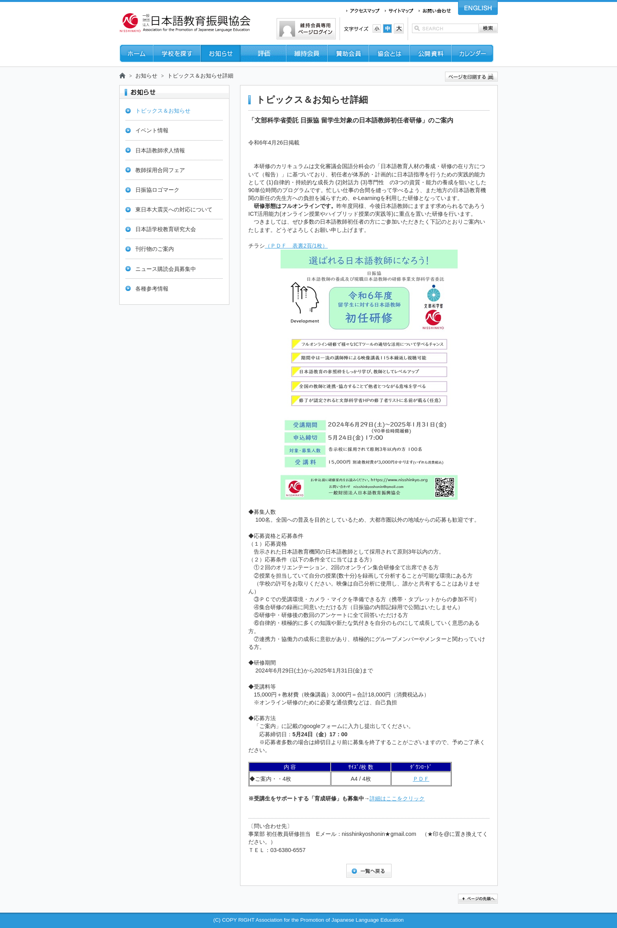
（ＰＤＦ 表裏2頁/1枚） (296, 246)
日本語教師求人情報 (160, 150)
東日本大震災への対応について (173, 209)
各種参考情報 (151, 288)
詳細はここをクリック (397, 798)
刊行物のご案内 (154, 249)
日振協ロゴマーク (157, 190)
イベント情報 (151, 130)
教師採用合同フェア (160, 170)
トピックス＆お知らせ (162, 110)
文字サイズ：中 (387, 28)
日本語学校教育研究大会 (165, 229)
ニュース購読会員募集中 (165, 269)
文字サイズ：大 (399, 28)
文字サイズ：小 (377, 28)
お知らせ (146, 75)
